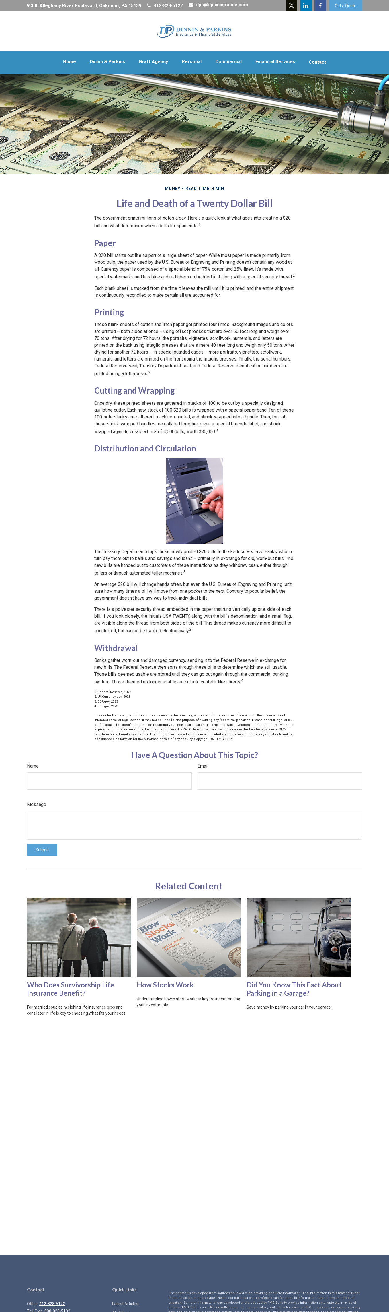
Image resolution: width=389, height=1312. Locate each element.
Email (203, 766)
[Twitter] (291, 5)
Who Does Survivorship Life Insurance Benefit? (70, 988)
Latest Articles (125, 1303)
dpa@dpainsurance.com (218, 4)
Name (33, 766)
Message (36, 804)
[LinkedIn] (306, 5)
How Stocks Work (165, 984)
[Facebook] (320, 5)
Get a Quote (345, 5)
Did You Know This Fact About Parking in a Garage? (294, 988)
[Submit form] (42, 850)
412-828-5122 (165, 5)
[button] (69, 62)
